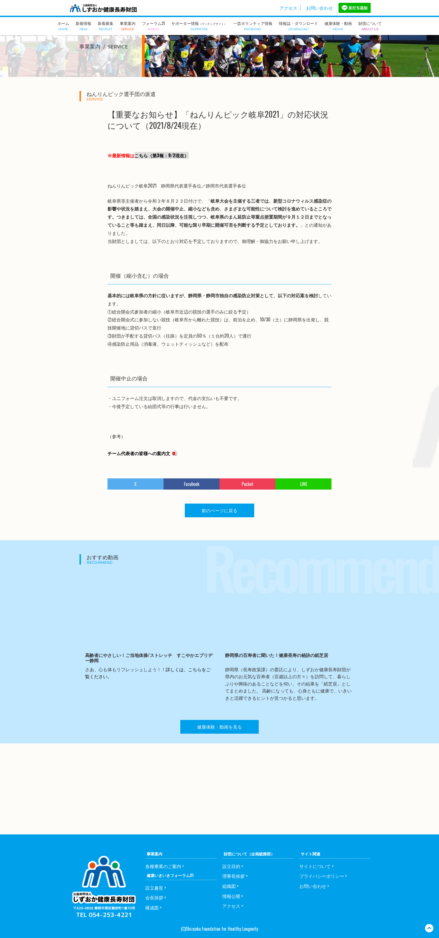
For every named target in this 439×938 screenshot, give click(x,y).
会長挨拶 (154, 897)
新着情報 (83, 25)
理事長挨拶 (233, 875)
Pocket (247, 484)
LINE (303, 484)
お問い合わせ (319, 8)
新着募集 (105, 25)
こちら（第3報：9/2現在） (161, 155)
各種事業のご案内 (163, 866)
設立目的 (231, 866)
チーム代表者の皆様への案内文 (139, 453)
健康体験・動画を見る (219, 726)
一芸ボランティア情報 (252, 25)
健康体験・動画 (338, 25)
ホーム (63, 25)
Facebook (191, 484)
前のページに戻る (219, 510)
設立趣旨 (154, 887)
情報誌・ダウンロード (298, 25)
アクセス (288, 8)
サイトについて (315, 866)
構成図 (152, 907)
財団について (370, 25)
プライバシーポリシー (321, 875)
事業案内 (128, 25)
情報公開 (231, 896)
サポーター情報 (199, 25)
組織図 (229, 886)
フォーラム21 (153, 25)
